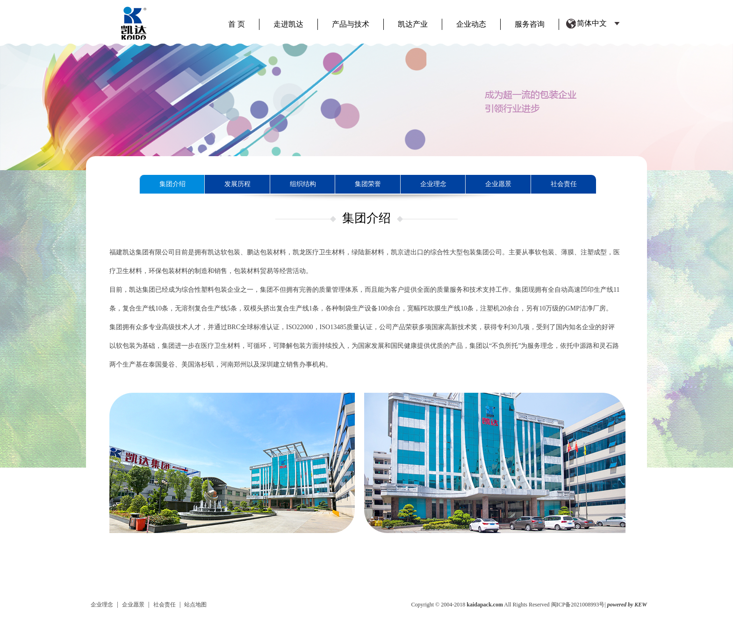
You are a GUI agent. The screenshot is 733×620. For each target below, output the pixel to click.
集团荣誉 (368, 183)
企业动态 (471, 24)
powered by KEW (627, 604)
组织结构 (303, 183)
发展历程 (237, 183)
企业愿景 (498, 183)
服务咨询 (530, 24)
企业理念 (433, 183)
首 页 (236, 24)
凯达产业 (413, 24)
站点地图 (195, 604)
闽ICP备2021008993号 (578, 604)
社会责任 (564, 183)
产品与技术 (350, 24)
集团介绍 (172, 183)
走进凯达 (288, 24)
